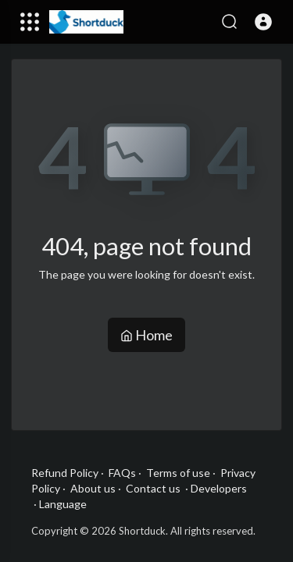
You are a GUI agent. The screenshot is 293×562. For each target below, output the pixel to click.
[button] (263, 21)
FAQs (122, 472)
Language (63, 503)
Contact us (153, 488)
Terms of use (178, 472)
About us (93, 488)
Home (146, 334)
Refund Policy (64, 472)
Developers (219, 488)
